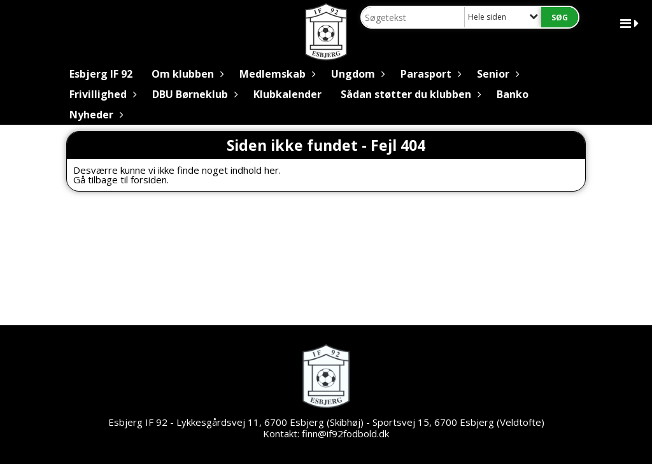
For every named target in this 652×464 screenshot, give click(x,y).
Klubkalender (287, 94)
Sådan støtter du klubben (409, 94)
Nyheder (94, 115)
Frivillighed (101, 94)
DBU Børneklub (193, 94)
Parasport (429, 74)
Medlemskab (275, 74)
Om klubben (186, 74)
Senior (496, 74)
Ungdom (356, 74)
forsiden (149, 179)
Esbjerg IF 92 (100, 74)
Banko (512, 94)
